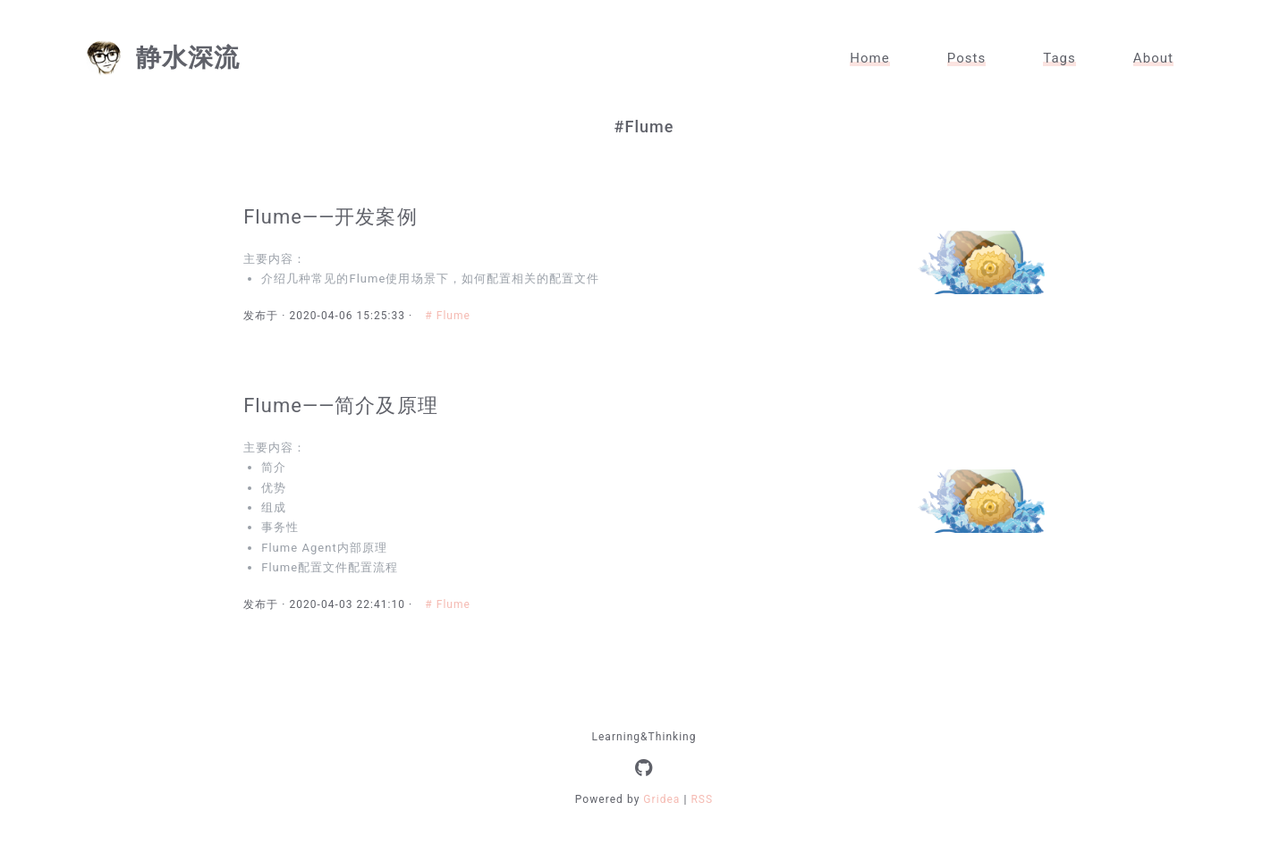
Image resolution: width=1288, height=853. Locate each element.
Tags (1059, 58)
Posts (967, 58)
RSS (702, 823)
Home (870, 58)
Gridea (661, 823)
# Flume (453, 323)
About (1153, 58)
